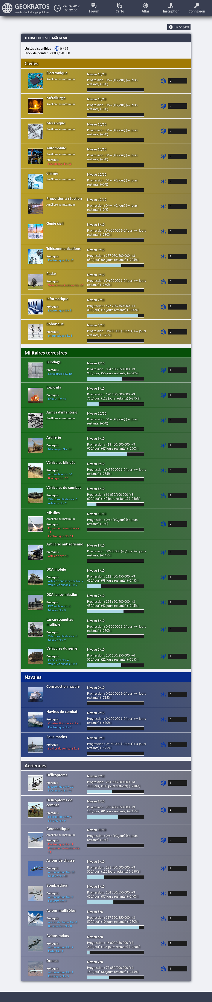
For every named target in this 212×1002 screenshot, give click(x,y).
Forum (94, 8)
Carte (120, 8)
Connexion (197, 8)
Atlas (145, 8)
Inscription (171, 8)
